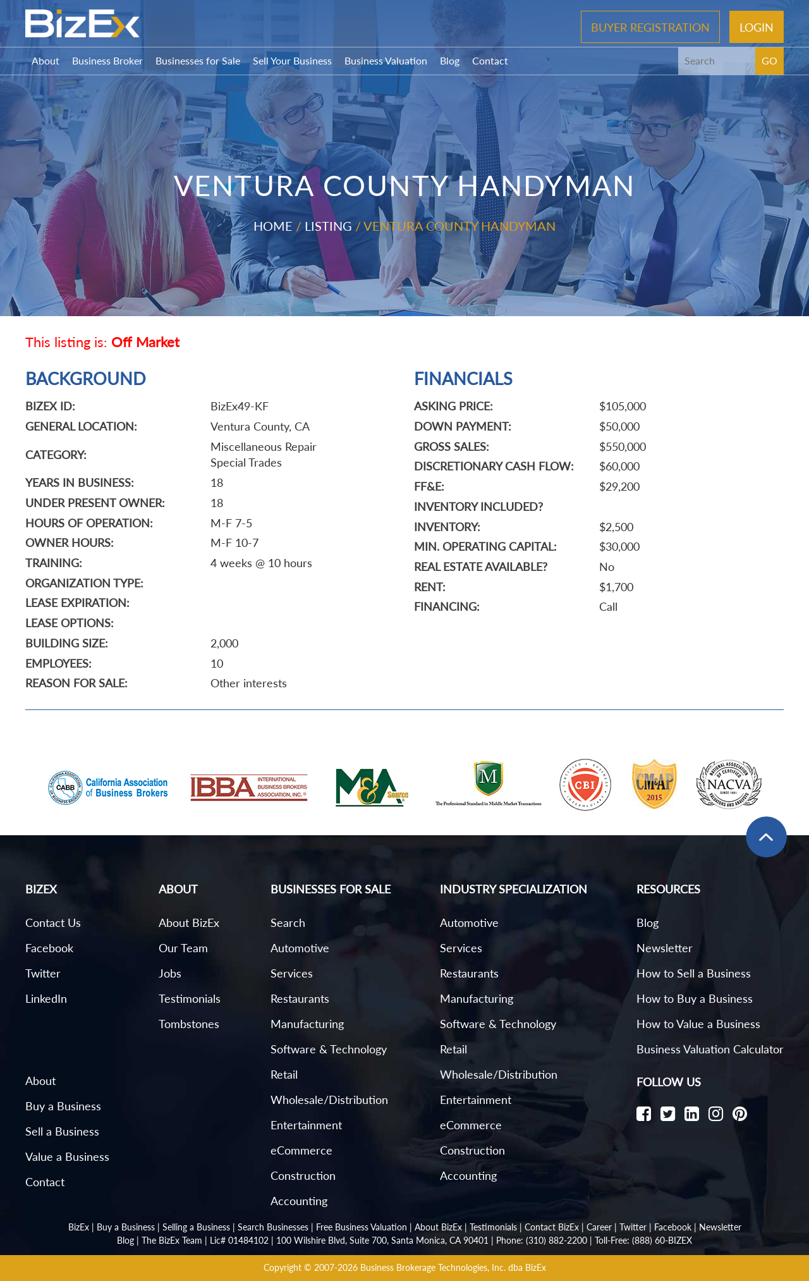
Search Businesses (273, 1227)
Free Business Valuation (361, 1227)
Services (292, 973)
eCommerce (301, 1150)
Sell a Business (62, 1131)
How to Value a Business (698, 1024)
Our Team (183, 948)
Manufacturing (307, 1024)
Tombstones (189, 1024)
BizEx (78, 1227)
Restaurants (300, 998)
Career (599, 1227)
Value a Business (67, 1156)
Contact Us (53, 922)
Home (273, 225)
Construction (303, 1175)
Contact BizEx (552, 1227)
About (45, 60)
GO (769, 60)
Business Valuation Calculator (710, 1049)
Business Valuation (385, 60)
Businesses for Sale (197, 60)
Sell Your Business (292, 60)
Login (756, 27)
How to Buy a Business (694, 998)
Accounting (299, 1201)
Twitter (43, 973)
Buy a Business (63, 1106)
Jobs (170, 973)
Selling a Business (196, 1227)
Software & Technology (329, 1049)
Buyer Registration (650, 27)
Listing (328, 225)
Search (288, 922)
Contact (490, 60)
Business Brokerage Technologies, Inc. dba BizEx (453, 1267)
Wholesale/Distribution (329, 1099)
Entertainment (306, 1125)
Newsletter (664, 948)
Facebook (49, 948)
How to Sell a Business (693, 973)
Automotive (300, 948)
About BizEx (189, 922)
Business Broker (107, 60)
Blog (449, 60)
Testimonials (190, 998)
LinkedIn (46, 998)
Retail (284, 1074)
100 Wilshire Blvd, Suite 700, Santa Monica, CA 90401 (382, 1240)
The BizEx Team (172, 1240)
